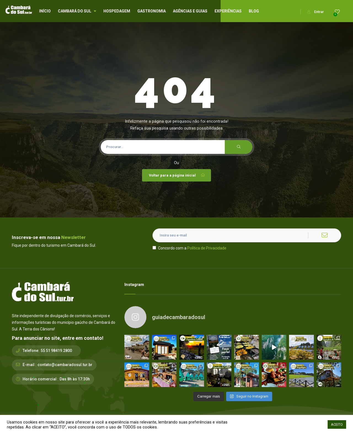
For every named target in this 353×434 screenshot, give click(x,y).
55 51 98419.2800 (56, 350)
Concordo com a (189, 248)
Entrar (315, 12)
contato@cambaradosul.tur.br (65, 364)
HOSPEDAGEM (116, 11)
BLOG (254, 11)
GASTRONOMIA (151, 11)
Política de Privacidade (206, 248)
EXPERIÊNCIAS (228, 11)
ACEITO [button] (337, 424)
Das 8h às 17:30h (75, 379)
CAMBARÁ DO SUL (77, 11)
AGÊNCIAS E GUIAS (190, 11)
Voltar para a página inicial (177, 175)
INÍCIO (45, 11)
